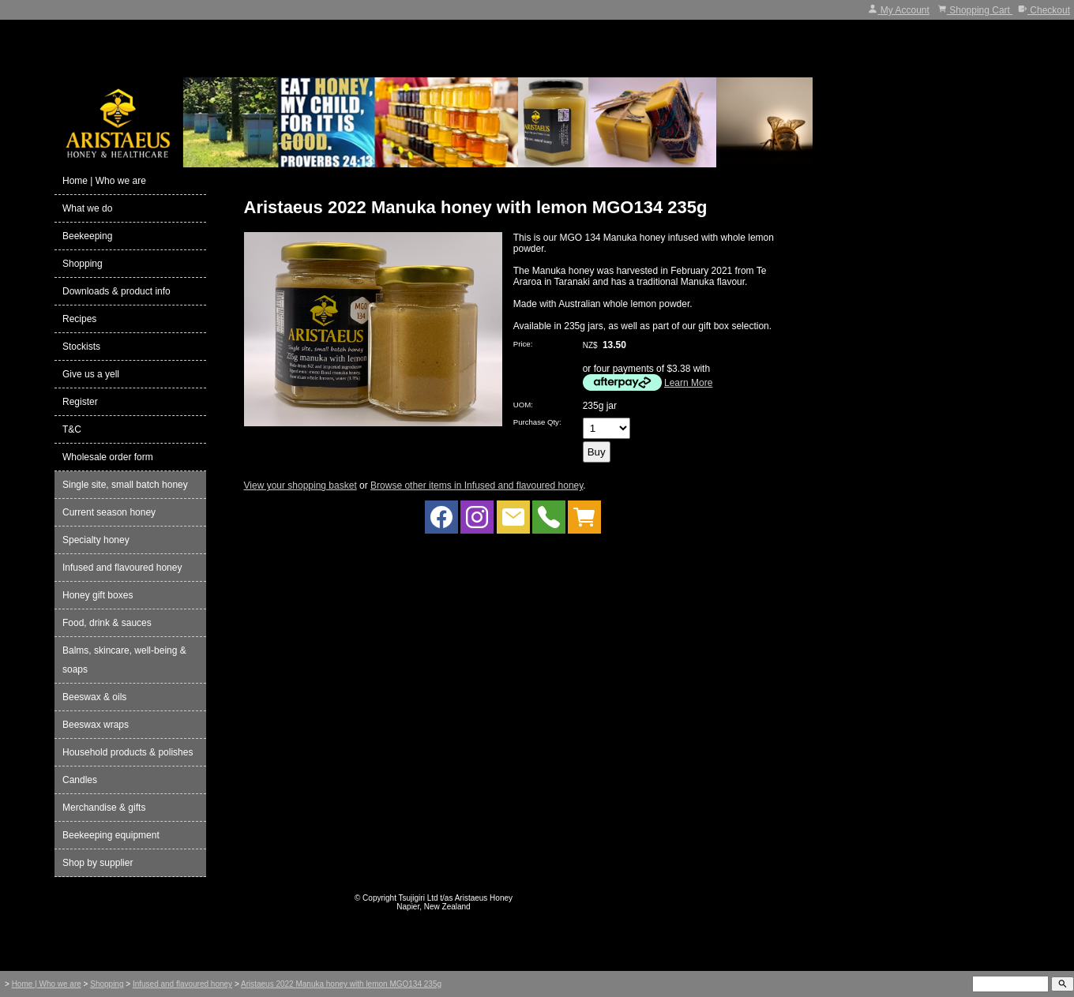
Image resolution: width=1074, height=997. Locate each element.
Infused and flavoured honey (122, 567)
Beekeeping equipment (111, 835)
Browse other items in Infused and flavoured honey (476, 485)
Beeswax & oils (94, 697)
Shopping (82, 263)
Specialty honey (96, 539)
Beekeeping (87, 236)
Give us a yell (90, 374)
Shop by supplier (97, 862)
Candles (79, 779)
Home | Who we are (104, 180)
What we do (87, 208)
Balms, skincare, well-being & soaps (124, 660)
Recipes (79, 318)
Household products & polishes (127, 752)
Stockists (81, 346)
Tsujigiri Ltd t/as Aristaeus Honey (456, 898)
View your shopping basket (300, 485)
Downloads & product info (116, 291)
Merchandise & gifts (103, 807)
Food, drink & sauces (107, 622)
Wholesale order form (107, 457)
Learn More (688, 382)
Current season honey (109, 512)
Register (80, 401)
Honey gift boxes (97, 595)
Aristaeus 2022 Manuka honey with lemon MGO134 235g (341, 984)
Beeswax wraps (95, 724)
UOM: (523, 404)
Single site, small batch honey (125, 484)
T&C (71, 429)
